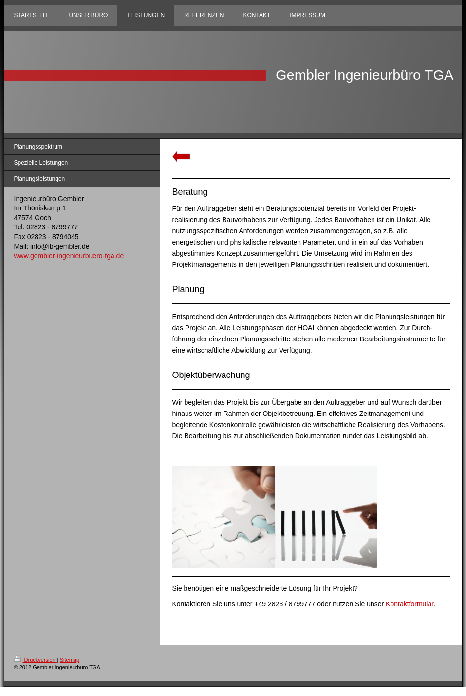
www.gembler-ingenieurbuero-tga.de (69, 256)
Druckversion (35, 660)
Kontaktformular (409, 604)
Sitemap (69, 660)
